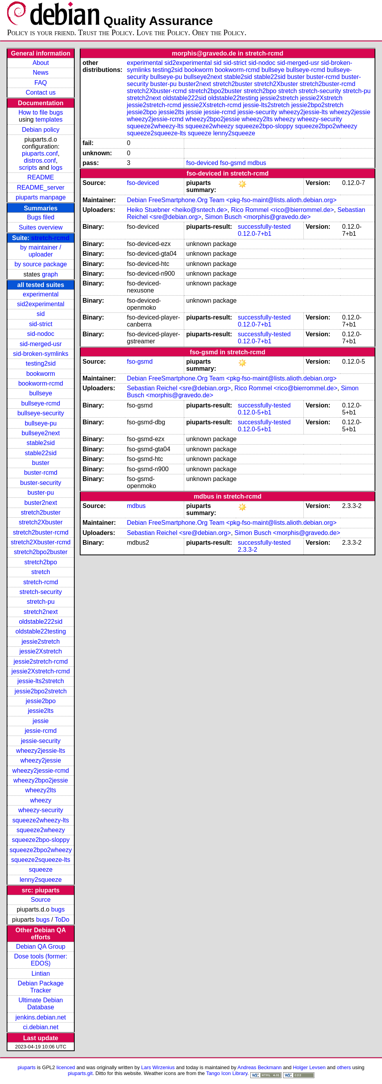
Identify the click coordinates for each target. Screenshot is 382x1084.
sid (41, 313)
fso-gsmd (233, 163)
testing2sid (41, 363)
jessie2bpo (41, 701)
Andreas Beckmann (259, 1067)
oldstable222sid (40, 621)
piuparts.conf (40, 153)
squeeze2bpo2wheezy (40, 850)
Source (41, 899)
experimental (41, 294)
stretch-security (41, 592)
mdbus (256, 163)
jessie (41, 721)
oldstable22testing (41, 631)
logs (56, 167)
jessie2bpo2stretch (40, 691)
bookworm (40, 373)
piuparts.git (80, 1073)
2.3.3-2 (247, 549)
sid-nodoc (40, 333)
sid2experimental (41, 304)
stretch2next (40, 611)
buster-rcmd (40, 472)
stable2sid (41, 443)
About (40, 62)
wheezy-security (40, 810)
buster (40, 462)
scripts (28, 167)
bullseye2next (41, 433)
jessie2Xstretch (41, 651)
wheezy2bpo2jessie (40, 780)
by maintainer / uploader (40, 251)
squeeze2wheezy (40, 830)
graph (50, 274)
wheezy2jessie (40, 760)
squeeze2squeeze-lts (40, 859)
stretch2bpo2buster (41, 552)
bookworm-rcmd (40, 383)
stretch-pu (40, 601)
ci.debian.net (41, 1027)
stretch (40, 572)
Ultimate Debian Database (40, 1003)
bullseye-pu (41, 423)
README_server (41, 187)
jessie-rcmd (41, 730)
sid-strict (40, 324)
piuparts (27, 1067)
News (40, 72)
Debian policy (40, 129)
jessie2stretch (41, 641)
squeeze (41, 869)
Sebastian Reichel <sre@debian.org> (179, 388)
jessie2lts (41, 710)
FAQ (40, 82)
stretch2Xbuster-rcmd (41, 542)
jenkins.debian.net (41, 1017)
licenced (65, 1067)
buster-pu (40, 492)
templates (49, 119)
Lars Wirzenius (158, 1067)
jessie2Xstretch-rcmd (40, 671)
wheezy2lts (40, 790)
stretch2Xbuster (41, 522)
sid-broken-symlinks (40, 353)
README (40, 177)
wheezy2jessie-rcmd (41, 770)
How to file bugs (40, 112)
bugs (58, 909)
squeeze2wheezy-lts (41, 820)
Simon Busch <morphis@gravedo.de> (258, 217)
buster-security (40, 482)
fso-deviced (202, 163)
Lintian (40, 973)
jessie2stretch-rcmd (41, 661)
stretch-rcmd (50, 238)
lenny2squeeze (41, 879)
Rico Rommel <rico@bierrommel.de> (282, 209)
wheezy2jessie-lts (40, 750)
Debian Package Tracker (40, 987)
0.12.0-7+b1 (254, 233)
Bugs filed (40, 217)
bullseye (40, 393)
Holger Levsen (309, 1067)
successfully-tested (264, 226)
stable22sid (41, 453)
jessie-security (40, 741)
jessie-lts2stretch (40, 681)
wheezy (40, 800)
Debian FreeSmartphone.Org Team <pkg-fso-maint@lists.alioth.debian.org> (232, 200)
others (344, 1067)
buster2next (40, 502)
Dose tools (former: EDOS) (40, 960)
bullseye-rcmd (40, 403)
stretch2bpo (40, 562)
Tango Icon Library (226, 1073)
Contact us (41, 92)
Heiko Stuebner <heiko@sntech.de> (177, 209)
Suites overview (41, 227)
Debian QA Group (40, 946)
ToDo (62, 919)
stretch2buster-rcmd (40, 532)
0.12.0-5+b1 (254, 412)
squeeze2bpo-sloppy (41, 839)
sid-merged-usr (41, 344)
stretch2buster (40, 512)
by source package (40, 264)
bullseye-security (40, 413)
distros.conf (40, 160)
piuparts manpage (41, 197)
